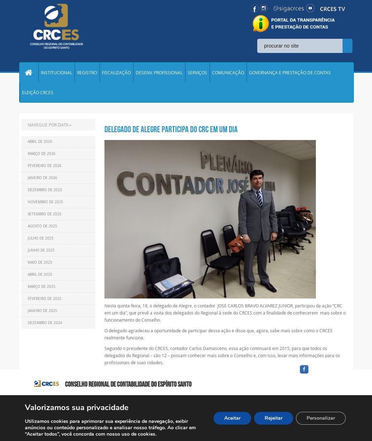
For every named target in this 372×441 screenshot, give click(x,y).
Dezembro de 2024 (45, 323)
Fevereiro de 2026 (44, 165)
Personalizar (321, 418)
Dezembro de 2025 (45, 190)
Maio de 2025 (40, 262)
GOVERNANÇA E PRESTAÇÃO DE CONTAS (290, 72)
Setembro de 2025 (44, 214)
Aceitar (232, 418)
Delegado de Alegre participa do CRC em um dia (171, 129)
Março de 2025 (41, 286)
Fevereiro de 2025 (44, 298)
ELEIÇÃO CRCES (37, 92)
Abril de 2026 (40, 141)
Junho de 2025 (41, 250)
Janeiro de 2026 (42, 178)
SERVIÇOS (197, 72)
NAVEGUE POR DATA (48, 125)
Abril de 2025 (40, 274)
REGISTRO (87, 72)
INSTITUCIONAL (56, 72)
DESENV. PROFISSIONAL (159, 72)
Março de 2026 (41, 153)
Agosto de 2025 (42, 226)
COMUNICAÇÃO (228, 72)
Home (29, 72)
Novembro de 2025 (45, 202)
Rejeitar (273, 418)
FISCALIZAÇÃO (116, 72)
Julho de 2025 (41, 238)
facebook (321, 373)
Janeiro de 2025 (42, 310)
